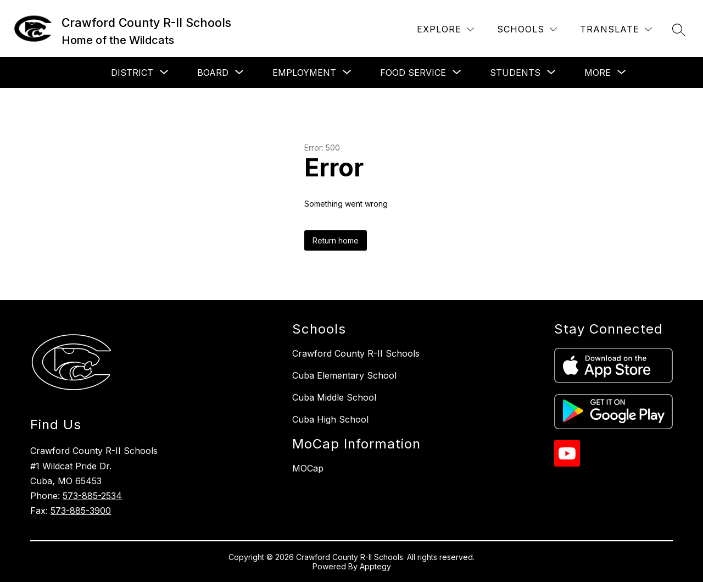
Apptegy (375, 566)
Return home (336, 240)
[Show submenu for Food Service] (413, 72)
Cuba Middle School (334, 397)
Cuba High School (330, 419)
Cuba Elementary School (344, 375)
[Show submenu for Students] (515, 72)
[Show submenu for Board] (212, 72)
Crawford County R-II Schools (356, 353)
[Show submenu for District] (132, 72)
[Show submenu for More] (597, 72)
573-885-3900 (81, 510)
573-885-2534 (92, 495)
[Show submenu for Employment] (304, 72)
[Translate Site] (616, 29)
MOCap (307, 468)
